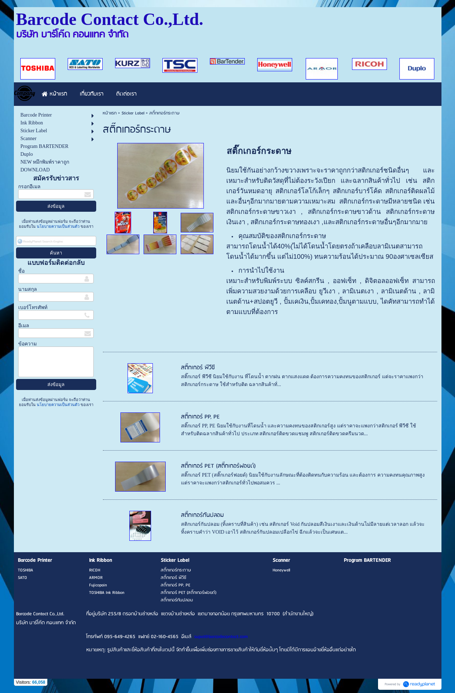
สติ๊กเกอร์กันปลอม (202, 515)
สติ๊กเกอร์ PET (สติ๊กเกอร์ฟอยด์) (218, 466)
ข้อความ (27, 343)
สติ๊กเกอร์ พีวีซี (198, 368)
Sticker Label (132, 113)
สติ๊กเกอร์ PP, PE (200, 417)
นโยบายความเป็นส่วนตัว (58, 226)
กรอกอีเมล (29, 186)
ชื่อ (21, 271)
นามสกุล (27, 289)
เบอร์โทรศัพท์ (32, 307)
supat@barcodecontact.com (221, 637)
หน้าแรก (110, 113)
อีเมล (23, 325)
